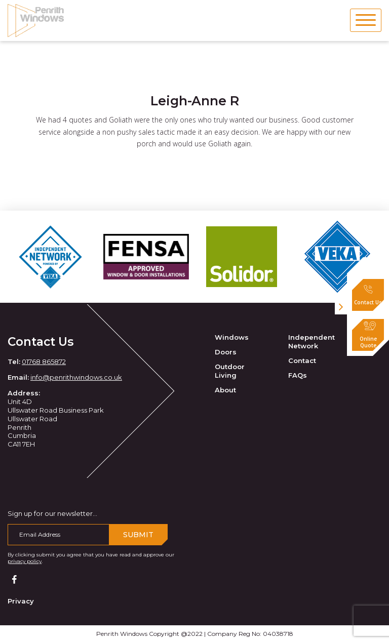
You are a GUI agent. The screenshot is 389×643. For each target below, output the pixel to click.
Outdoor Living (230, 371)
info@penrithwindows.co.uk (76, 377)
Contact (302, 360)
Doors (226, 352)
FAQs (297, 375)
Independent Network (311, 341)
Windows (232, 337)
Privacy (21, 601)
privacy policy (25, 561)
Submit (138, 534)
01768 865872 (44, 361)
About (225, 390)
